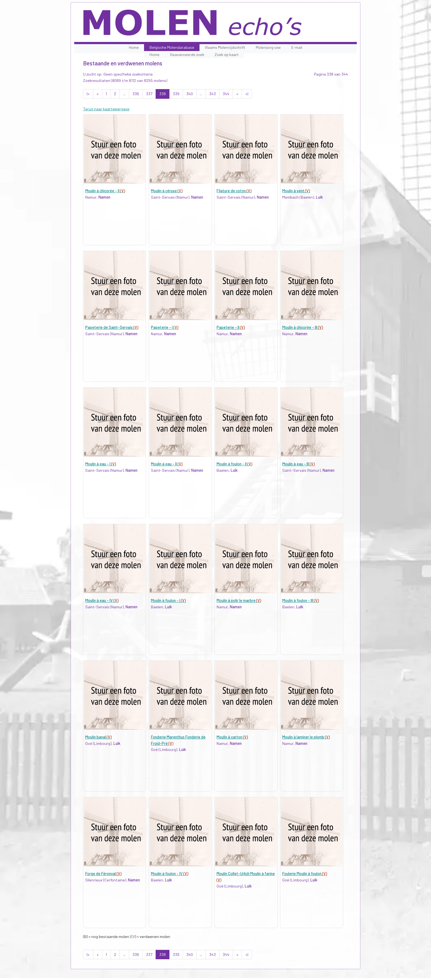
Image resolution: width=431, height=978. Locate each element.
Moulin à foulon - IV (169, 873)
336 (135, 93)
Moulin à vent (296, 190)
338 (162, 93)
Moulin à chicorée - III (302, 327)
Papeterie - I (164, 327)
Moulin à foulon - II (234, 464)
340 (189, 93)
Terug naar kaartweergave (106, 108)
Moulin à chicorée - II (105, 190)
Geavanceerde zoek (187, 54)
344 (226, 93)
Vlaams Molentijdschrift (225, 47)
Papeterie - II (231, 327)
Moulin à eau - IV (101, 600)
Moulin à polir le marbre (239, 600)
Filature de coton (234, 190)
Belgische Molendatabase (172, 47)
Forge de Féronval (103, 873)
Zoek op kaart (227, 54)
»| (246, 93)
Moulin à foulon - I (168, 600)
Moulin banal (98, 737)
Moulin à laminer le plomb (306, 737)
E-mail (296, 47)
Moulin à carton (232, 737)
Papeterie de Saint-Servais (111, 327)
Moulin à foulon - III (300, 600)
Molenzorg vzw (268, 47)
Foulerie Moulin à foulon (304, 873)
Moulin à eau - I (100, 464)
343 (212, 93)
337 (149, 93)
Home (134, 47)
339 (176, 93)
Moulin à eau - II (166, 464)
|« (88, 93)
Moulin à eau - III (298, 464)
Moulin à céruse (166, 190)
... (124, 93)
